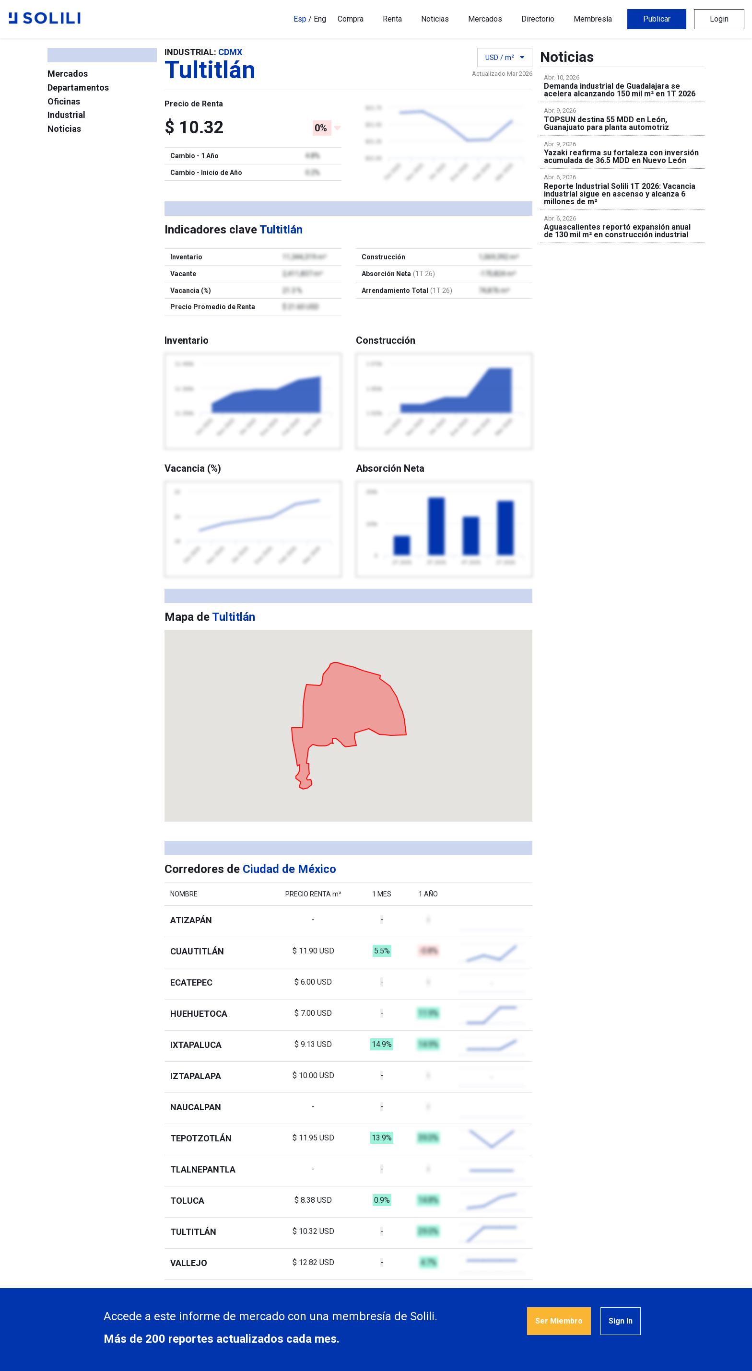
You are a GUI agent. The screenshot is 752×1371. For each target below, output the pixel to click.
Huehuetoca (198, 1014)
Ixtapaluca (196, 1045)
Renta (392, 18)
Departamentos (78, 87)
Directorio (537, 18)
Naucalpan (195, 1107)
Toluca (187, 1201)
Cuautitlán (197, 951)
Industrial (66, 115)
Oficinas (63, 101)
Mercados (485, 18)
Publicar (656, 18)
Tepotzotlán (201, 1138)
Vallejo (188, 1263)
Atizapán (191, 920)
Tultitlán (193, 1232)
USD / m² (504, 57)
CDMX (230, 52)
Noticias (435, 18)
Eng (320, 18)
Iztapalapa (195, 1076)
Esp (300, 18)
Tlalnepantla (202, 1169)
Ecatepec (191, 982)
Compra (351, 18)
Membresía (593, 18)
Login (719, 18)
